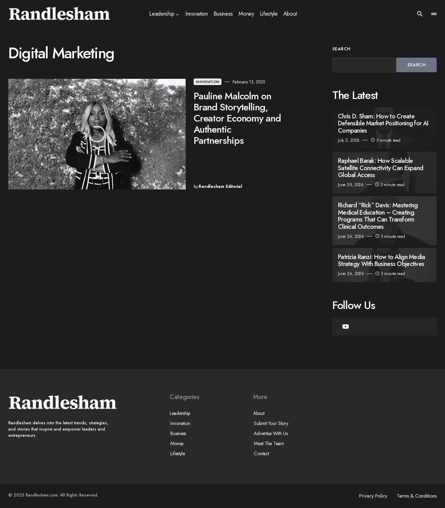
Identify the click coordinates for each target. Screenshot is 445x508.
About (259, 413)
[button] (420, 14)
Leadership (180, 413)
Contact (260, 453)
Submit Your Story (270, 423)
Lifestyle (177, 453)
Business (177, 433)
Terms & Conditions (417, 495)
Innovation (171, 81)
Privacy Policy (371, 495)
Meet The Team (268, 443)
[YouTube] (345, 326)
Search (341, 49)
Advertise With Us (270, 433)
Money (176, 443)
